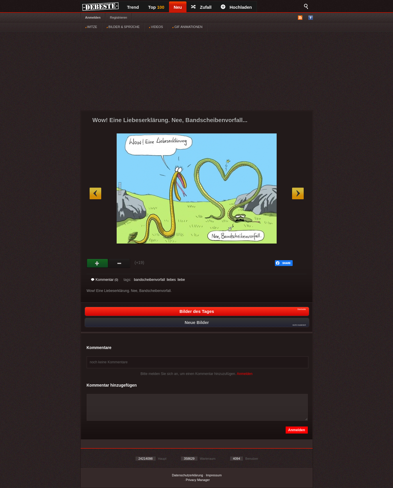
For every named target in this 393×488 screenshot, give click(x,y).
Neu (178, 7)
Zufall (201, 7)
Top (156, 7)
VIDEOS (156, 27)
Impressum (214, 475)
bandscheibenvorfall (149, 280)
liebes (171, 280)
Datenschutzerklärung (187, 475)
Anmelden (93, 17)
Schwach (119, 263)
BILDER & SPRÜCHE (123, 27)
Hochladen (236, 7)
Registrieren (118, 17)
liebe (181, 280)
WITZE (91, 27)
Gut (98, 263)
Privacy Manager (198, 480)
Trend (133, 7)
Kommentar (104, 280)
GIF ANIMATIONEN (187, 27)
